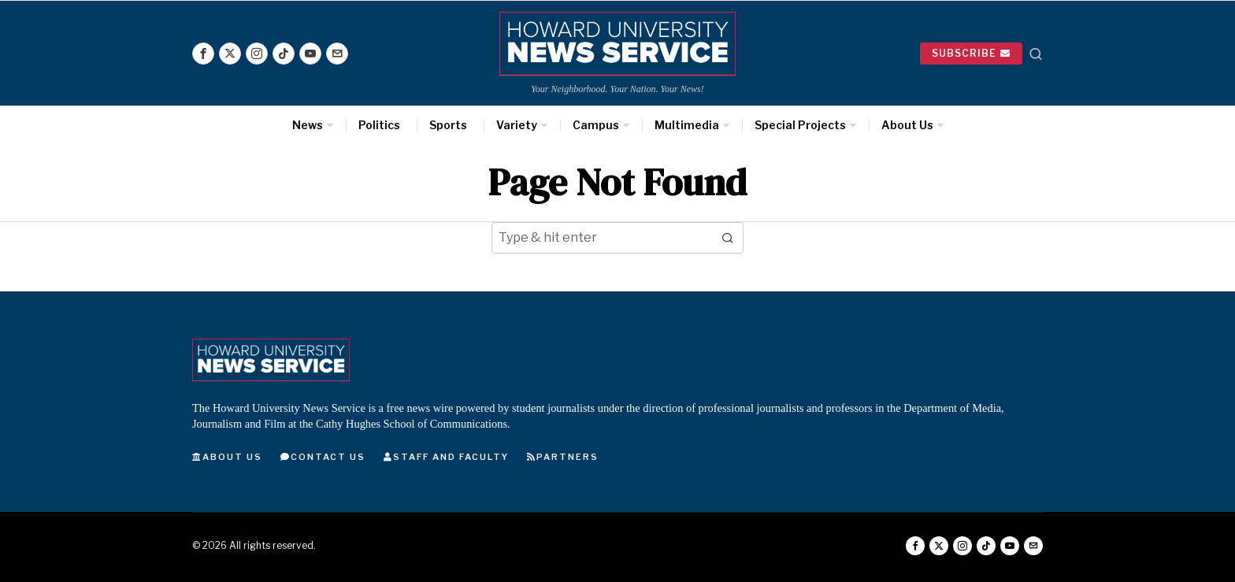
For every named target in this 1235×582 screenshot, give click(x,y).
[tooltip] (203, 54)
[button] (728, 238)
